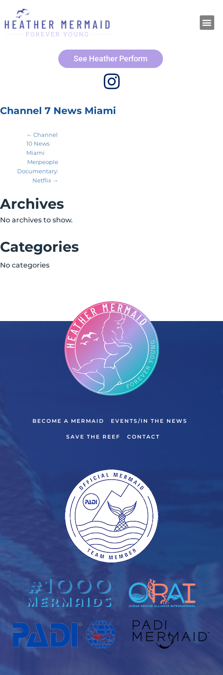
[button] (207, 22)
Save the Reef (93, 436)
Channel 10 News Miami (42, 144)
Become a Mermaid (68, 421)
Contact (143, 436)
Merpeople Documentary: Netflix (37, 171)
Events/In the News (149, 421)
